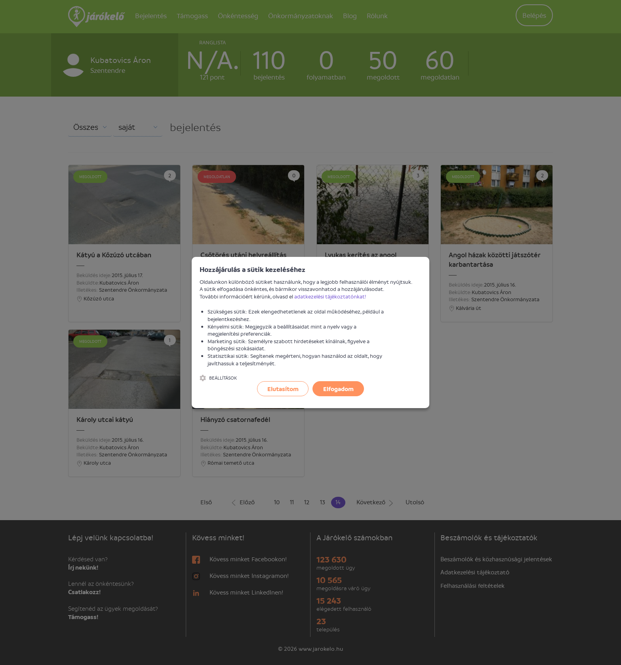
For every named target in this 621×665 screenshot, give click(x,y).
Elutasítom (283, 389)
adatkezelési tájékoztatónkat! (330, 296)
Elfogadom (338, 389)
